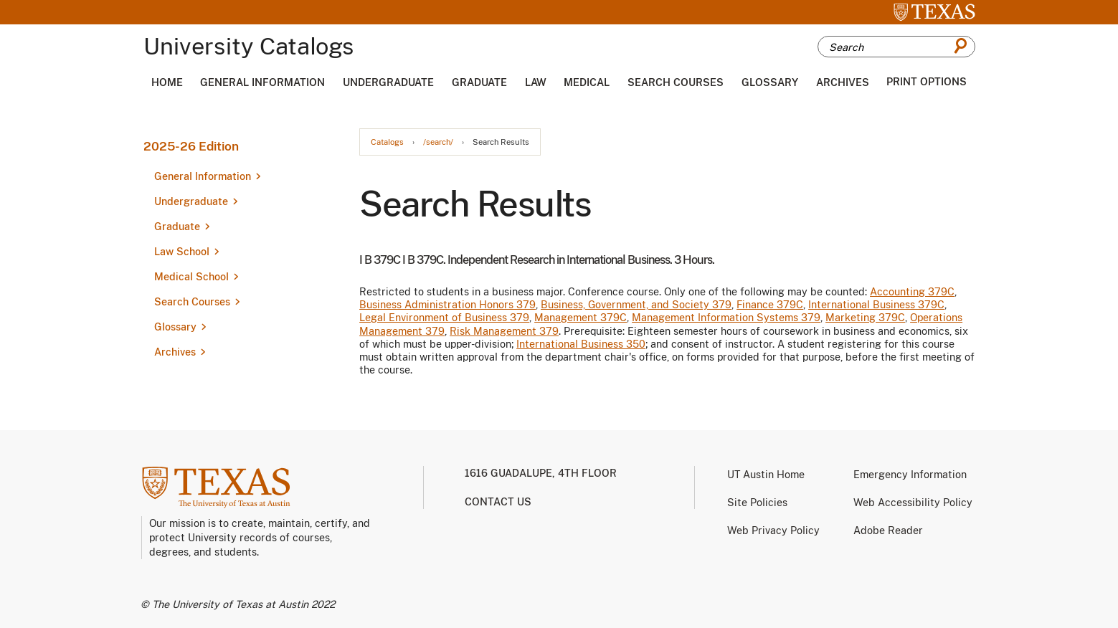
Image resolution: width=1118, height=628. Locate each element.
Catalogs (387, 142)
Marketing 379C (865, 317)
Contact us (498, 502)
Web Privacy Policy (773, 530)
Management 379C (580, 317)
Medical (587, 82)
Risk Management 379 (504, 331)
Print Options (926, 82)
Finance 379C (769, 304)
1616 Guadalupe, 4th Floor (541, 473)
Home (167, 82)
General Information (262, 82)
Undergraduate (388, 82)
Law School (181, 251)
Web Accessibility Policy (912, 502)
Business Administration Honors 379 (447, 304)
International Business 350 (580, 344)
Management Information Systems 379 (726, 317)
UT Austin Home (766, 474)
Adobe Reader (888, 530)
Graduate (479, 82)
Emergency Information (910, 474)
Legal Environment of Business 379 (444, 317)
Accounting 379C (912, 292)
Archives (842, 82)
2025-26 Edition (191, 146)
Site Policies (757, 502)
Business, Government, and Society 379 (636, 304)
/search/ (438, 142)
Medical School (191, 276)
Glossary (770, 82)
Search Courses (675, 82)
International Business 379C (876, 304)
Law (535, 82)
